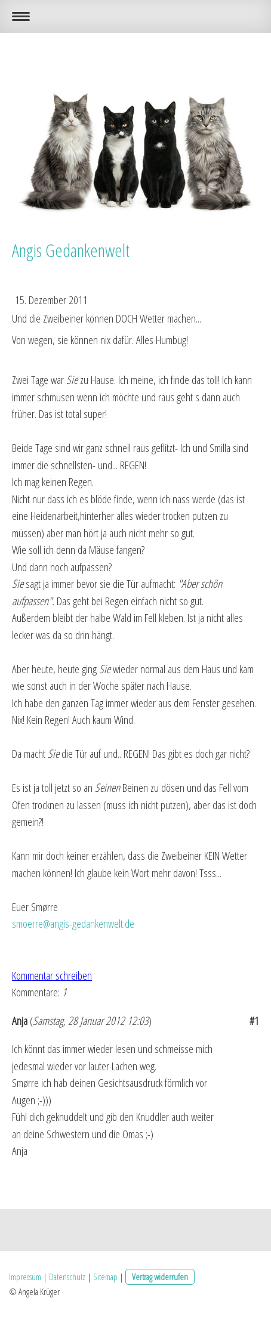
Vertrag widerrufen (160, 1277)
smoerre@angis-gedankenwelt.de (73, 923)
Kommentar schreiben (52, 975)
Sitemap (105, 1277)
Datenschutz (67, 1277)
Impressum (25, 1277)
